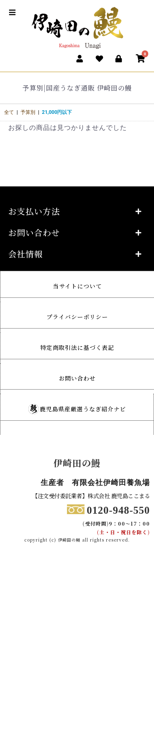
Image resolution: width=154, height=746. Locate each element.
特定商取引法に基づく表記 (77, 347)
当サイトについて (77, 286)
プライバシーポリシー (77, 317)
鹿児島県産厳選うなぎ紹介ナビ (83, 409)
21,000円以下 (57, 112)
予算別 (28, 112)
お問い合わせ (77, 378)
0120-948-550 (118, 510)
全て (9, 112)
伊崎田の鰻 (77, 462)
